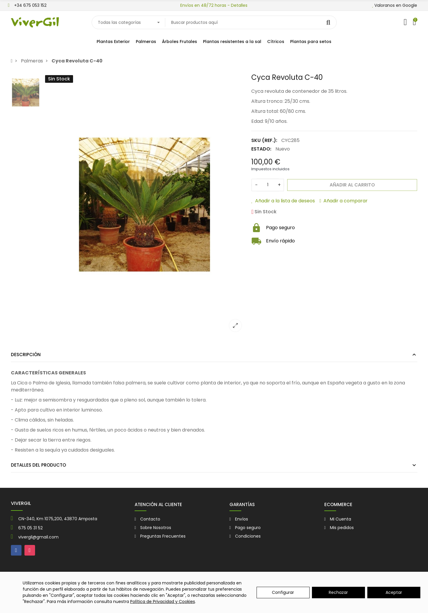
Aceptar (394, 592)
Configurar (283, 592)
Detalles (239, 5)
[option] (144, 204)
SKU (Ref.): (264, 140)
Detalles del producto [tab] (38, 465)
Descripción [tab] (26, 354)
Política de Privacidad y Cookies (162, 601)
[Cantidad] (267, 185)
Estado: (261, 149)
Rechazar (338, 592)
